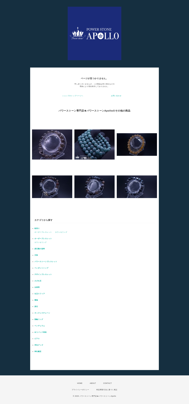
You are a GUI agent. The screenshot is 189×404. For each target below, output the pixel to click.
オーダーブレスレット (43, 232)
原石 (36, 306)
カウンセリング (61, 232)
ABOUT (93, 383)
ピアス (37, 339)
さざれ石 (37, 281)
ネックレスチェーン (42, 313)
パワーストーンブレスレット (45, 262)
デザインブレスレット (43, 274)
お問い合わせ (116, 96)
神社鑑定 (37, 351)
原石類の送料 (39, 249)
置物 (36, 300)
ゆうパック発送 (40, 332)
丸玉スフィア (39, 294)
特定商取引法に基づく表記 (106, 390)
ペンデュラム (39, 326)
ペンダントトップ (41, 268)
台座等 (37, 287)
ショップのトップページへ (72, 96)
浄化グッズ (38, 345)
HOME (79, 383)
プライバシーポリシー (80, 390)
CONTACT (107, 383)
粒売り (37, 228)
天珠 (36, 255)
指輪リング (38, 319)
